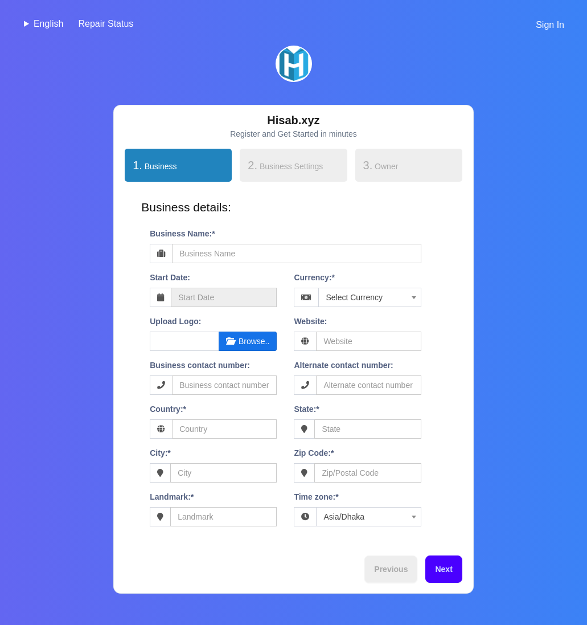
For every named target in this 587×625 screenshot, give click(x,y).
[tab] (178, 167)
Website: (310, 321)
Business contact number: (200, 365)
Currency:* (314, 277)
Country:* (168, 409)
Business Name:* (182, 233)
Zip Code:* (314, 452)
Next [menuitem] (443, 569)
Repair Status (105, 23)
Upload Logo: (175, 321)
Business (150, 164)
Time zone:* (316, 496)
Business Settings (285, 165)
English (48, 23)
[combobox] (369, 297)
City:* (160, 452)
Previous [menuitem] (391, 569)
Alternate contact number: (343, 365)
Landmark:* (172, 496)
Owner (381, 165)
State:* (306, 409)
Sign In (550, 25)
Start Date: (170, 277)
